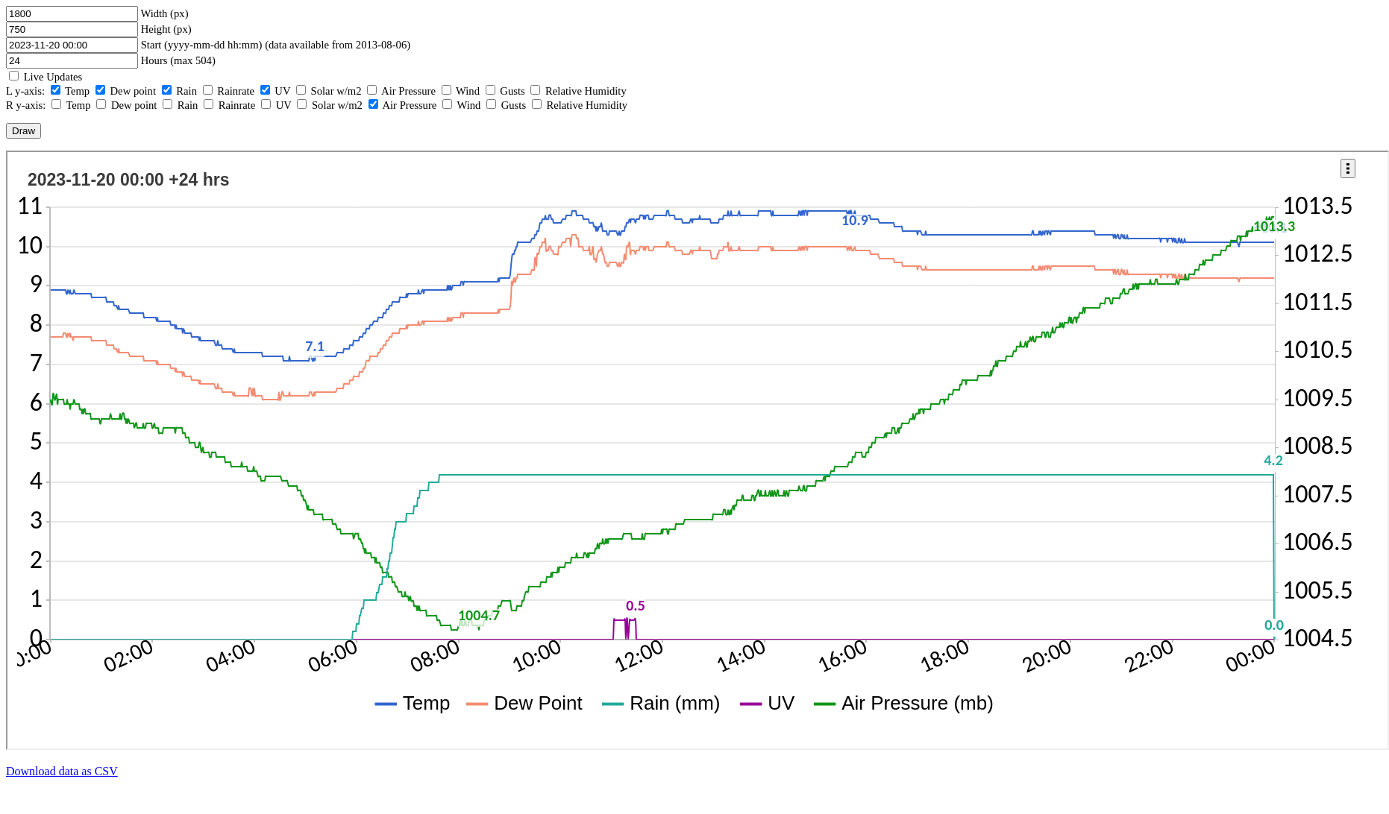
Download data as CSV (62, 771)
